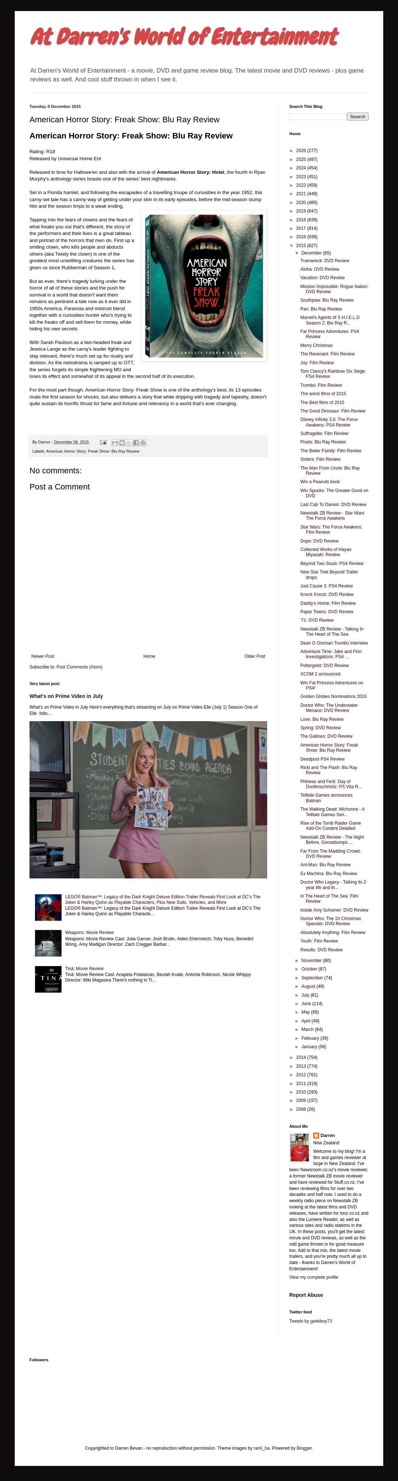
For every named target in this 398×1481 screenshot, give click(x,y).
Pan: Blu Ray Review (321, 309)
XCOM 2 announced (320, 674)
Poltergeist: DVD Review (324, 665)
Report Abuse (306, 1295)
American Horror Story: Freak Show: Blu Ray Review (92, 451)
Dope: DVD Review (319, 541)
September (312, 977)
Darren (328, 1135)
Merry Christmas (316, 345)
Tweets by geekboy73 (310, 1321)
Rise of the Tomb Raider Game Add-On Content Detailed (330, 826)
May (306, 1012)
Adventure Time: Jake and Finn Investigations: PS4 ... (331, 654)
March (308, 1029)
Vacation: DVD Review (322, 277)
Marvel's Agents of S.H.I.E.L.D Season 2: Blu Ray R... (330, 320)
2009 (301, 1100)
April (306, 1021)
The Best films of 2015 (322, 402)
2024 (301, 168)
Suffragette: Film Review (324, 433)
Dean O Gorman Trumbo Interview (334, 643)
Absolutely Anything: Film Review (333, 932)
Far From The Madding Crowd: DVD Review (330, 854)
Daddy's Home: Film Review (328, 603)
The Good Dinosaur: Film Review (333, 411)
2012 (301, 1074)
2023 (301, 176)
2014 (301, 1057)
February (310, 1038)
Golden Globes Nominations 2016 (333, 696)
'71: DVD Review (317, 620)
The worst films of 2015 (323, 393)
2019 (301, 211)
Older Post (254, 656)
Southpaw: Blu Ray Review (327, 300)
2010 (301, 1092)
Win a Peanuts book (320, 481)
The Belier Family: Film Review (330, 450)
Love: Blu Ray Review (321, 719)
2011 (301, 1083)
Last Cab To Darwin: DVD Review (333, 504)
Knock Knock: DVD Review (327, 594)
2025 (301, 159)
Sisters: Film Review (320, 459)
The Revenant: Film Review (327, 354)
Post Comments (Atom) (79, 667)
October (309, 969)
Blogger (304, 1448)
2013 (301, 1066)
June (306, 1003)
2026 (301, 150)
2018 (301, 219)
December (312, 253)
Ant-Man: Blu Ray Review (325, 864)
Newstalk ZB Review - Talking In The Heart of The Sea (331, 632)
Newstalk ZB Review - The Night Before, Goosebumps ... (332, 840)
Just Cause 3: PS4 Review (326, 586)
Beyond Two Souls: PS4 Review (331, 563)
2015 (301, 245)
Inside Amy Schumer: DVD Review (334, 910)
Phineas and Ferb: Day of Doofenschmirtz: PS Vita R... (331, 784)
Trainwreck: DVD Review (324, 260)
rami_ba (261, 1448)
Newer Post (42, 656)
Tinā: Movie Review (84, 968)
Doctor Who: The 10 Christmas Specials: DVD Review (330, 921)
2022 (301, 185)
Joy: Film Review (317, 362)
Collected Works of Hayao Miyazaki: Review (326, 552)
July (306, 995)
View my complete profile (313, 1277)
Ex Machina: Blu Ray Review (328, 873)
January (309, 1046)
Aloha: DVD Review (319, 269)
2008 (301, 1109)
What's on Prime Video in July (66, 696)
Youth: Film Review (319, 941)
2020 (301, 202)
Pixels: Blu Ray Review (323, 442)
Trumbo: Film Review (321, 385)
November (312, 960)
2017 (301, 228)
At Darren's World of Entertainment (182, 37)
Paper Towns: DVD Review (326, 611)
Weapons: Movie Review (89, 932)
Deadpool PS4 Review (322, 759)
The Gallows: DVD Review (326, 736)
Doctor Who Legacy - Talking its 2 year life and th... (333, 885)
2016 (301, 236)
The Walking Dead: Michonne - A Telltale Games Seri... (332, 812)
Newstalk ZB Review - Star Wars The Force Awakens (332, 515)
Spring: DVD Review (320, 727)
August (309, 986)
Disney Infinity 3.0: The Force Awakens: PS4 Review (329, 422)
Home (149, 656)
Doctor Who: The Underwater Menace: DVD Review (329, 708)
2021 (301, 193)
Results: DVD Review (321, 949)
